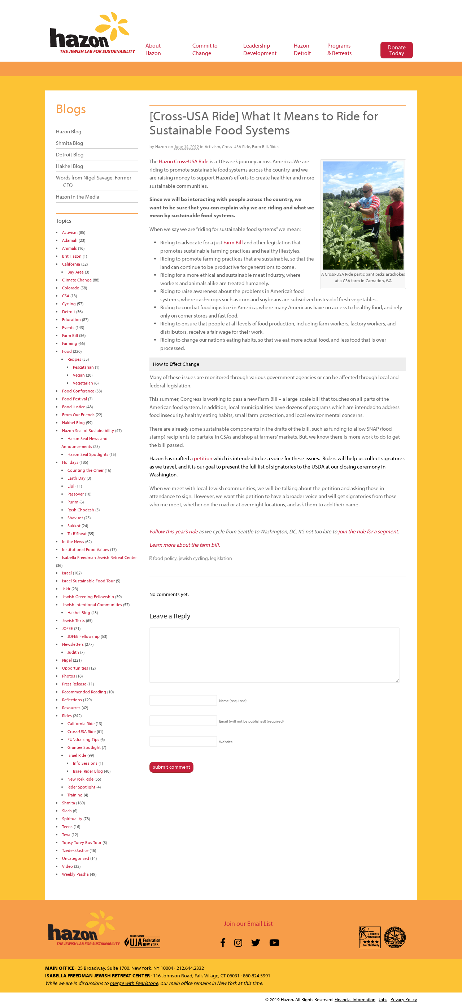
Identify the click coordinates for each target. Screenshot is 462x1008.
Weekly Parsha (75, 874)
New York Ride (80, 779)
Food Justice (73, 406)
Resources (71, 707)
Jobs (383, 999)
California (71, 264)
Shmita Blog (69, 142)
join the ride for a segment (368, 531)
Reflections (72, 699)
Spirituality (72, 818)
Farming (69, 343)
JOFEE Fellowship (83, 636)
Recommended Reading (84, 691)
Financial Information (355, 999)
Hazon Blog (68, 131)
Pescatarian (83, 367)
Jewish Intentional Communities (92, 604)
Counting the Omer (85, 470)
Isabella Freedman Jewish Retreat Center (99, 557)
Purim (72, 502)
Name (233, 700)
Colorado (70, 287)
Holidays (70, 462)
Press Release (74, 684)
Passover (75, 494)
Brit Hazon (72, 256)
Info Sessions (85, 763)
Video (67, 866)
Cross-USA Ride (236, 146)
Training (75, 795)
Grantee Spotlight (84, 747)
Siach (67, 810)
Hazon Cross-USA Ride (184, 161)
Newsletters (73, 644)
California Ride (81, 723)
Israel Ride (76, 755)
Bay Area (75, 272)
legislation (221, 558)
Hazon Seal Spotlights (87, 454)
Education (71, 319)
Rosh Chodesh (80, 509)
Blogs (71, 108)
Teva (66, 834)
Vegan (79, 375)
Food (67, 351)
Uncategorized (75, 858)
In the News (73, 541)
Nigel (67, 660)
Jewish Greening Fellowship (88, 596)
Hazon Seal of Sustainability (88, 430)
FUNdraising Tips (83, 739)
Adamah (70, 240)
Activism (212, 146)
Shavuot (75, 517)
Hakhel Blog (69, 166)
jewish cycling (193, 558)
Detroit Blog (69, 154)
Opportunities (75, 668)
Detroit (68, 311)
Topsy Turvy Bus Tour (81, 842)
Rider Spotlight (81, 787)
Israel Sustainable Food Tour (88, 580)
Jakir (66, 588)
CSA (65, 295)
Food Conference (78, 391)
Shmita (68, 802)
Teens (67, 826)
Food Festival (74, 398)
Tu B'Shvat (77, 533)
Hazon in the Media (77, 196)
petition (203, 458)
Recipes (74, 359)
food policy (164, 558)
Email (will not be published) (251, 721)
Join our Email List (248, 923)
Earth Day (76, 478)
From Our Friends (78, 414)
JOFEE (67, 628)
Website (226, 741)
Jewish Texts (73, 620)
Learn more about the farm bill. (184, 544)
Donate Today (397, 50)
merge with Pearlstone (134, 983)
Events (68, 327)
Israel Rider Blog (88, 771)
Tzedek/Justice (75, 850)
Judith (73, 652)
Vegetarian (83, 383)
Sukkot (73, 525)
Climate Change (77, 280)
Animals (69, 248)
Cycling (69, 303)
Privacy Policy (404, 999)
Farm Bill (260, 146)
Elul (70, 486)
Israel (67, 573)
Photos (68, 676)
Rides (274, 146)
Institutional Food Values (85, 549)
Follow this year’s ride (173, 531)
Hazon (161, 146)
